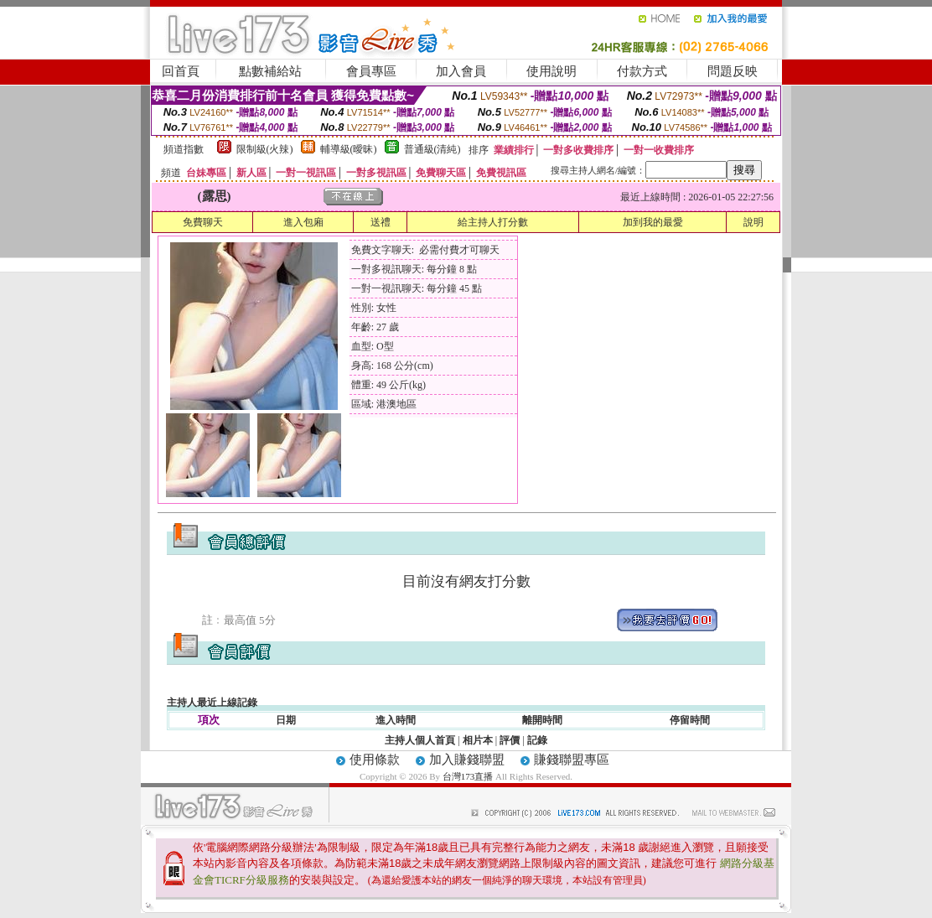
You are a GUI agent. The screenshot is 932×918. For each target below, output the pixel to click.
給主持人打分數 (493, 222)
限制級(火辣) (264, 149)
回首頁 (180, 71)
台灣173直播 (468, 776)
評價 (510, 740)
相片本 (478, 740)
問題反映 (732, 71)
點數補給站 (270, 71)
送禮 (380, 222)
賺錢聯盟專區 (571, 759)
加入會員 (461, 71)
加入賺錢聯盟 (467, 759)
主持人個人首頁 (420, 740)
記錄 (537, 740)
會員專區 (371, 71)
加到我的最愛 (653, 222)
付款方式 (642, 71)
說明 (753, 222)
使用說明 (551, 71)
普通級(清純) (432, 149)
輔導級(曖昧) (348, 149)
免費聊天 (203, 222)
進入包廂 (303, 222)
